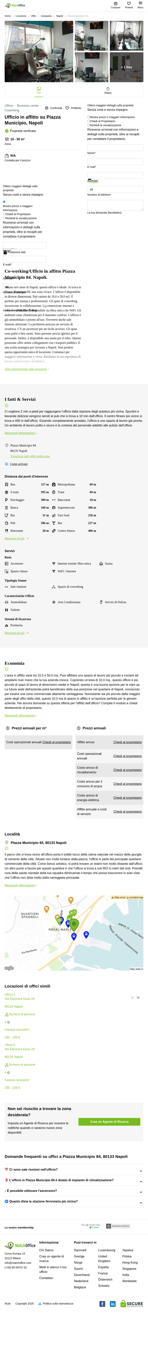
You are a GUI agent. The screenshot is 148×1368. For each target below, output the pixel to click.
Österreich (105, 1338)
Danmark (80, 1309)
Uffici (33, 16)
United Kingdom (104, 1318)
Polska (127, 1315)
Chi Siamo (46, 1309)
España (103, 1326)
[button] (131, 998)
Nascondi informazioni (21, 433)
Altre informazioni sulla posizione (27, 369)
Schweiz (104, 1345)
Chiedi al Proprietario (102, 121)
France (103, 1332)
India (125, 1334)
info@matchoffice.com (18, 1322)
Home (8, 16)
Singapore (129, 1328)
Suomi (78, 1328)
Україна (127, 1309)
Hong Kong (130, 1321)
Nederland (81, 1340)
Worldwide (129, 1340)
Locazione (21, 16)
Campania (46, 16)
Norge (78, 1321)
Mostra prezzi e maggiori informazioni (112, 117)
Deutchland (82, 1334)
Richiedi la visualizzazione (105, 125)
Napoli (59, 16)
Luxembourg (106, 1309)
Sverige (79, 1315)
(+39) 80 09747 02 (16, 1326)
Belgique (80, 1346)
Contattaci (46, 1337)
